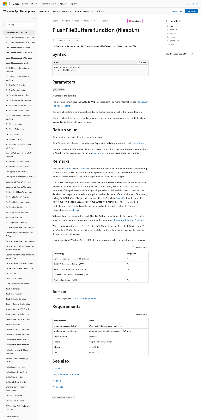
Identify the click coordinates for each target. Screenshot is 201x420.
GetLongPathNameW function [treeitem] (18, 186)
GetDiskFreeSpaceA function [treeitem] (18, 47)
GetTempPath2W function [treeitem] (17, 212)
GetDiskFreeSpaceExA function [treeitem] (19, 52)
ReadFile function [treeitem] (13, 288)
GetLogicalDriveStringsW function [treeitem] (20, 176)
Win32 (86, 20)
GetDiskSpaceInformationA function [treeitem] (17, 70)
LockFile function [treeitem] (13, 273)
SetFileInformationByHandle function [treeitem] (17, 351)
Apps (77, 20)
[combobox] (19, 24)
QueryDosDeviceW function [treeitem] (17, 283)
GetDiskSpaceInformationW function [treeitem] (17, 78)
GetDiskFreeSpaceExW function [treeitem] (19, 57)
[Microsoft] (5, 4)
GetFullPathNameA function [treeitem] (17, 161)
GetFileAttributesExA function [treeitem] (18, 100)
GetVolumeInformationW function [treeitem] (20, 241)
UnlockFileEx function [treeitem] (15, 400)
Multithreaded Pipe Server (84, 298)
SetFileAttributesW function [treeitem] (17, 344)
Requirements (173, 40)
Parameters (172, 29)
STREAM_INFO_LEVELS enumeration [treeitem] (15, 389)
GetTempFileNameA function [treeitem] (18, 197)
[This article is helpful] (188, 54)
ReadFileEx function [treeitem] (14, 293)
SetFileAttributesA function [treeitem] (17, 339)
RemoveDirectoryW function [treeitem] (18, 319)
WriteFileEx (83, 168)
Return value (172, 33)
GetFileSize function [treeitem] (14, 124)
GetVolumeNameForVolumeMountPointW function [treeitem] (20, 248)
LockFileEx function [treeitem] (14, 278)
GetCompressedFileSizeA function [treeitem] (20, 37)
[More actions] (146, 21)
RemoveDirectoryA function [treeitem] (17, 314)
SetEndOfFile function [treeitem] (15, 324)
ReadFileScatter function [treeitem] (16, 299)
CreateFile (121, 198)
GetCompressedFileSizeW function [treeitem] (20, 42)
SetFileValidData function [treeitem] (16, 382)
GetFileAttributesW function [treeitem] (17, 110)
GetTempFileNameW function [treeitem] (18, 202)
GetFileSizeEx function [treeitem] (15, 129)
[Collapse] (34, 18)
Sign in (195, 3)
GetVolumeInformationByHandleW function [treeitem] (19, 234)
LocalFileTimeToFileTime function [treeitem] (19, 268)
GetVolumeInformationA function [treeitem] (20, 227)
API (95, 20)
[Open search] (188, 3)
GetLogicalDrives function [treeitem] (17, 171)
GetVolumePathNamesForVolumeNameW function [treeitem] (20, 256)
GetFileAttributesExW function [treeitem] (18, 105)
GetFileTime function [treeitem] (14, 134)
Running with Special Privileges (128, 219)
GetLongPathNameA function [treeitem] (18, 181)
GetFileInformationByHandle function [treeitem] (18, 117)
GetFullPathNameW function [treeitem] (18, 166)
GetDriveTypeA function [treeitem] (16, 85)
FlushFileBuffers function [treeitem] (16, 32)
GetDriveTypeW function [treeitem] (16, 90)
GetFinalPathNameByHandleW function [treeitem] (18, 155)
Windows (66, 20)
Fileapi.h (104, 20)
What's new (177, 11)
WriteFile (69, 168)
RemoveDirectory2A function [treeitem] (18, 304)
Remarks (171, 37)
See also (170, 44)
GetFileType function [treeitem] (14, 139)
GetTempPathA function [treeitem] (16, 217)
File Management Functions (65, 374)
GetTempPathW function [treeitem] (16, 222)
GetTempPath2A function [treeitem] (16, 207)
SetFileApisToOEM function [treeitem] (17, 334)
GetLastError (138, 143)
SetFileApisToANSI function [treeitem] (17, 329)
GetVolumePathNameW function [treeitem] (20, 263)
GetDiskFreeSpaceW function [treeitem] (18, 62)
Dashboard (191, 11)
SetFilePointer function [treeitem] (15, 366)
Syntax (170, 26)
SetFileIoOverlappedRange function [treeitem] (17, 360)
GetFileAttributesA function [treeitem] (17, 95)
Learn (55, 20)
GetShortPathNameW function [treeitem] (19, 192)
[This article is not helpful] (191, 54)
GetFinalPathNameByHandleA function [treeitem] (18, 146)
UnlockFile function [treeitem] (14, 395)
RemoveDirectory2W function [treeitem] (18, 309)
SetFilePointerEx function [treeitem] (16, 371)
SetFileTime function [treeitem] (14, 377)
